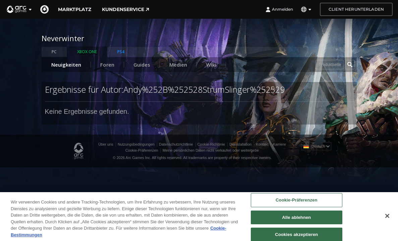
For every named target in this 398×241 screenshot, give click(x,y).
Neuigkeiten (66, 64)
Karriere (279, 144)
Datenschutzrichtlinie (176, 144)
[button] (19, 9)
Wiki (211, 64)
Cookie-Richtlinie (211, 144)
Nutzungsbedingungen (136, 144)
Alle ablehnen (296, 220)
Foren (107, 64)
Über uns (105, 144)
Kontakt (262, 144)
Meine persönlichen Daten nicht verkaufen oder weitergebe (211, 150)
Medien (178, 64)
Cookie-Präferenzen (141, 150)
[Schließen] (387, 219)
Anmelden (279, 9)
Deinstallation (240, 144)
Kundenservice (125, 9)
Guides (141, 64)
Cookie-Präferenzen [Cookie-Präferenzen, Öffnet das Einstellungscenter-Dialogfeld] (296, 203)
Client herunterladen (356, 9)
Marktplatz (74, 9)
